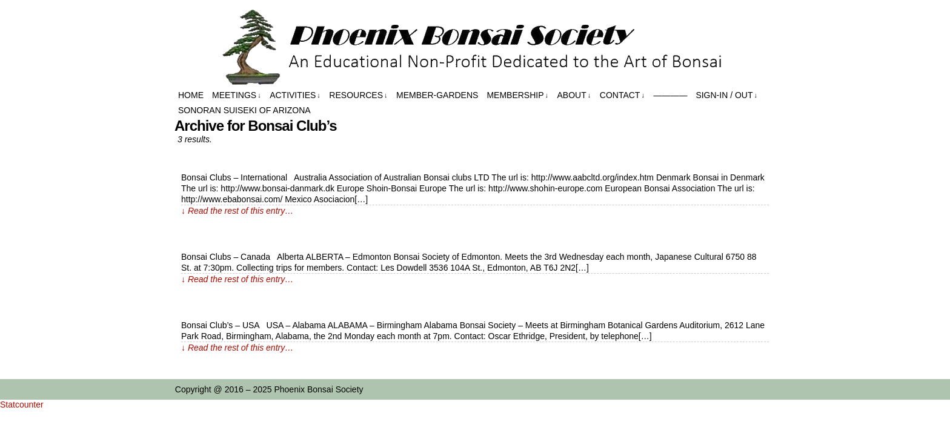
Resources (358, 95)
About (574, 95)
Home (191, 95)
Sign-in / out (726, 95)
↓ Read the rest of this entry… (237, 211)
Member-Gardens (437, 95)
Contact (622, 95)
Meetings (236, 95)
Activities (295, 95)
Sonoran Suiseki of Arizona (244, 110)
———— (670, 95)
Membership (517, 95)
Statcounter (22, 404)
